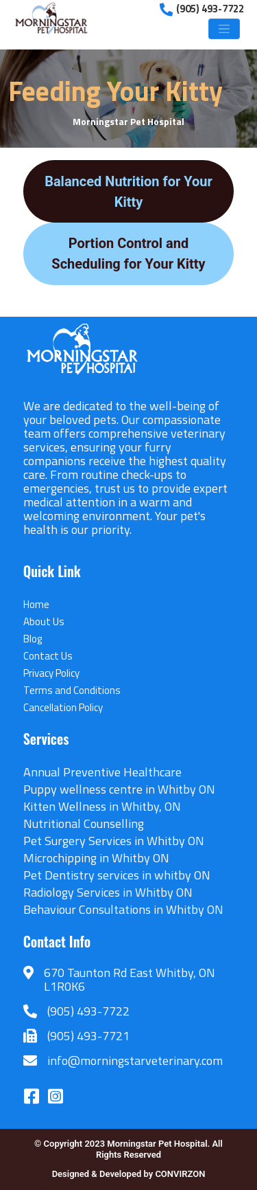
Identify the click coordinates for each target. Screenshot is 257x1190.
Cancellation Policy (63, 707)
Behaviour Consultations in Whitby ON (123, 909)
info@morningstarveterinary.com (135, 1060)
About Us (43, 621)
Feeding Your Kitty (115, 91)
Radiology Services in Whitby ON (108, 892)
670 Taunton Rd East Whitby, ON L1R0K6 (129, 979)
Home (36, 604)
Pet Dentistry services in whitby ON (116, 875)
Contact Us (48, 656)
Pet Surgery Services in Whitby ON (113, 840)
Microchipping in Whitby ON (96, 857)
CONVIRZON (180, 1174)
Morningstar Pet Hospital (128, 121)
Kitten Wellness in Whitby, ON (102, 806)
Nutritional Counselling (83, 823)
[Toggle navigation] (224, 29)
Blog (32, 639)
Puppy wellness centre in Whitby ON (119, 789)
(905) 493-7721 (88, 1035)
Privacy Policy (51, 673)
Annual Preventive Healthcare (102, 772)
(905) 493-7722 (88, 1011)
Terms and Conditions (72, 690)
